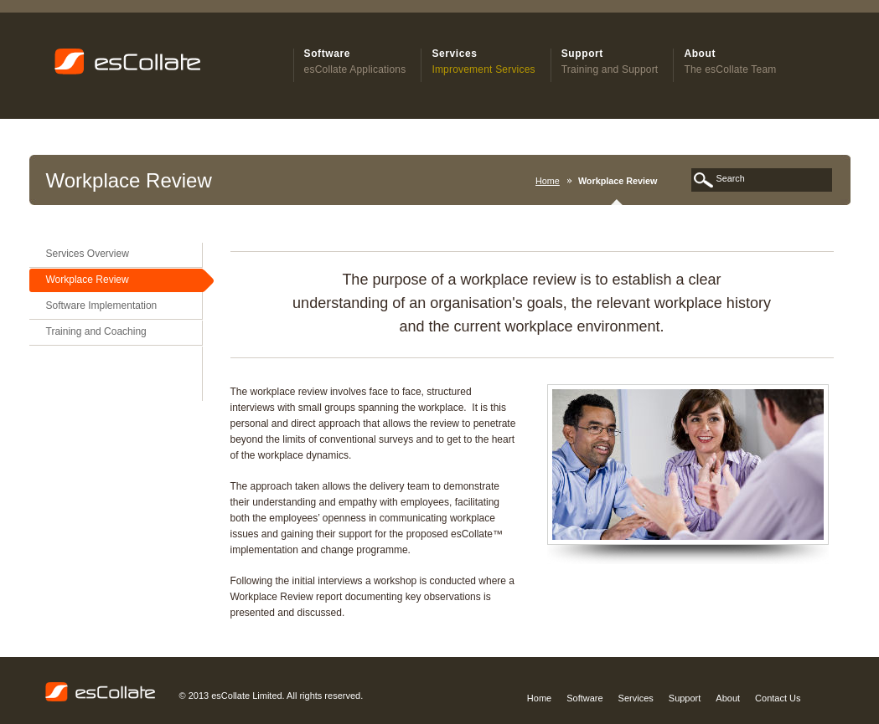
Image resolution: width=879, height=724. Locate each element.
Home (547, 181)
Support (685, 698)
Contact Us (777, 698)
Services (636, 698)
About (728, 698)
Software (584, 698)
